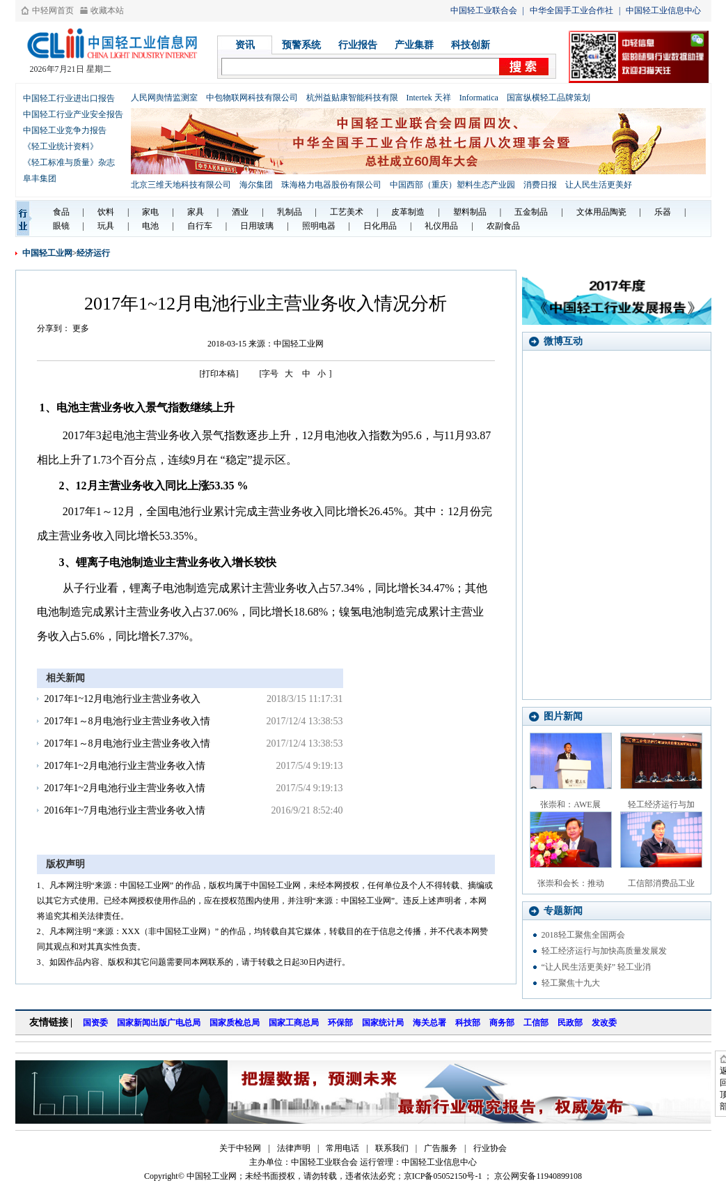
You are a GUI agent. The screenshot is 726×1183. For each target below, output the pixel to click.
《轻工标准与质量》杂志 (69, 162)
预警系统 (301, 45)
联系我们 (392, 1148)
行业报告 (357, 45)
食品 (61, 212)
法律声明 (293, 1148)
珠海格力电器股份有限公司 (331, 185)
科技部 (467, 1023)
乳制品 (289, 212)
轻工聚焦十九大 (571, 983)
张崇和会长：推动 (570, 883)
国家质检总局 (235, 1023)
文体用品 (593, 212)
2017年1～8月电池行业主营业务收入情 (127, 721)
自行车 (199, 226)
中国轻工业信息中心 (663, 10)
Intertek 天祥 (429, 97)
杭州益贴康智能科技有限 (352, 97)
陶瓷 (618, 212)
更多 (80, 328)
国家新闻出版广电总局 (158, 1023)
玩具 (105, 226)
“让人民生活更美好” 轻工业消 (597, 967)
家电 (150, 212)
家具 (195, 212)
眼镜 (61, 226)
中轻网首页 (53, 10)
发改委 (604, 1023)
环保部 (340, 1023)
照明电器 (319, 226)
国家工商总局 (294, 1023)
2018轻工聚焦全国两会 (583, 935)
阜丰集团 (39, 178)
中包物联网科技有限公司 (252, 97)
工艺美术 (346, 212)
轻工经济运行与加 (661, 804)
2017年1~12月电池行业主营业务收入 (123, 699)
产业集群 (414, 45)
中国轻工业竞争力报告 (64, 130)
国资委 (95, 1023)
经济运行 (93, 253)
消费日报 (540, 185)
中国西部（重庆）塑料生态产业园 (452, 185)
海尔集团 (256, 185)
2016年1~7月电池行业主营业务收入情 (125, 810)
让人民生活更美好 (598, 185)
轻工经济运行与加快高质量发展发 (604, 951)
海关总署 (429, 1023)
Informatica (478, 97)
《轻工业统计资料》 (60, 146)
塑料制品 (470, 212)
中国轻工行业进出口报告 (69, 98)
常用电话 (342, 1148)
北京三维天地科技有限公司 (181, 185)
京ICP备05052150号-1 (443, 1176)
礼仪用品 (441, 226)
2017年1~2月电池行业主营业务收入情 (125, 766)
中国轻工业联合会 (483, 10)
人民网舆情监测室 (164, 97)
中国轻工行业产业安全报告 (73, 114)
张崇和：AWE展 (570, 804)
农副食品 (503, 226)
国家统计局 (383, 1023)
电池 (150, 226)
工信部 (536, 1023)
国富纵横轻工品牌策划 (548, 97)
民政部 (570, 1023)
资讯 (245, 45)
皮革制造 (408, 212)
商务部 (501, 1023)
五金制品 (531, 212)
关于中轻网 (240, 1148)
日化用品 (380, 226)
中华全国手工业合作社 (571, 10)
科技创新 (470, 45)
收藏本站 (107, 10)
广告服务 (440, 1148)
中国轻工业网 (47, 253)
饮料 (105, 212)
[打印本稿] (219, 374)
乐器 (662, 212)
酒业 (240, 212)
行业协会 (490, 1148)
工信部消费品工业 (661, 883)
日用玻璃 (257, 226)
